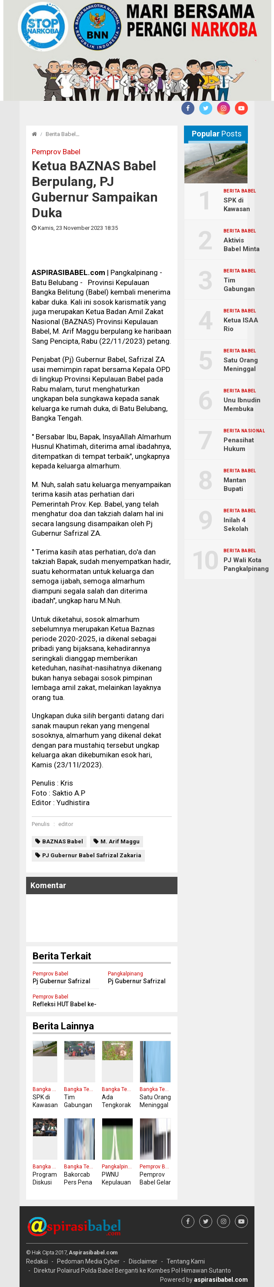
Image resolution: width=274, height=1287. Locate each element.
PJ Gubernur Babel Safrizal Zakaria (91, 855)
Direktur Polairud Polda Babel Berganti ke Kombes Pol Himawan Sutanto (132, 1270)
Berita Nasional (244, 431)
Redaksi (37, 1261)
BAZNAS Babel (62, 841)
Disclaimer (143, 1261)
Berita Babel (61, 134)
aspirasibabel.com (221, 1279)
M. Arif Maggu (120, 841)
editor (65, 824)
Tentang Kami (186, 1261)
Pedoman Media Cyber (88, 1261)
